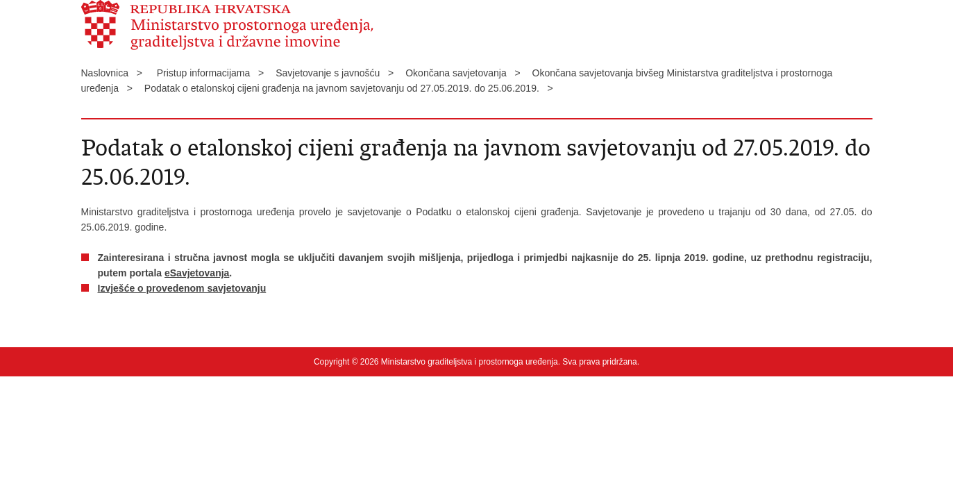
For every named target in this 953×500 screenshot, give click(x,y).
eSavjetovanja (197, 272)
